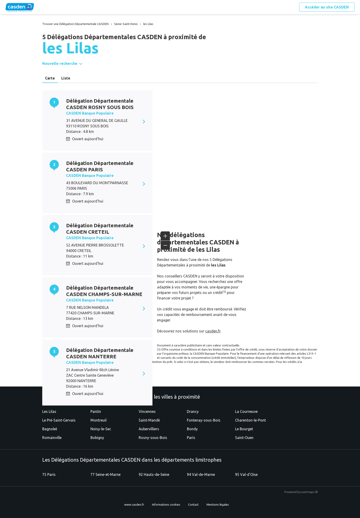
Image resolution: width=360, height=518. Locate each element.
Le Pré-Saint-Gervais (59, 420)
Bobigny (97, 438)
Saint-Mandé (149, 420)
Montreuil (98, 420)
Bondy (192, 429)
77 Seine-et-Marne (105, 474)
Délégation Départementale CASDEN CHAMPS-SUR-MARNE (104, 291)
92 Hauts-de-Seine (154, 474)
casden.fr (212, 331)
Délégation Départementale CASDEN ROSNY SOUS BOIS (100, 104)
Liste (65, 78)
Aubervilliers (149, 429)
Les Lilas (49, 411)
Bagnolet (49, 429)
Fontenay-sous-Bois (203, 420)
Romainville (52, 438)
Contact (193, 504)
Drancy (193, 411)
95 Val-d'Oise (246, 474)
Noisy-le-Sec (100, 429)
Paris (191, 438)
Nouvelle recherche (59, 63)
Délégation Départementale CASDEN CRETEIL (99, 228)
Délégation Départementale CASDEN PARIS (99, 166)
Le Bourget (244, 429)
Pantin (95, 411)
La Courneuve (246, 411)
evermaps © (309, 491)
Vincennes (147, 411)
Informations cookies (166, 504)
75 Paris (49, 474)
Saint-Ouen (244, 438)
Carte (50, 78)
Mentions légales (217, 504)
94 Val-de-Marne (201, 474)
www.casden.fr (134, 504)
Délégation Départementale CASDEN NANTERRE (99, 353)
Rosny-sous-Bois (153, 438)
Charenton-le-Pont (250, 420)
